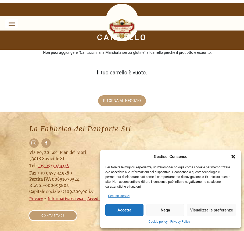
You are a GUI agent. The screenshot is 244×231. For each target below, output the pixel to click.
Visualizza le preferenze (211, 210)
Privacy (36, 198)
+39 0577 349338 (53, 165)
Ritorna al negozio (122, 101)
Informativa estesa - (67, 198)
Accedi (93, 198)
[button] (233, 156)
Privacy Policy (180, 222)
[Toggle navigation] (11, 23)
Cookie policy (157, 222)
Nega (165, 210)
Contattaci (52, 215)
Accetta (124, 210)
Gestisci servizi (119, 196)
